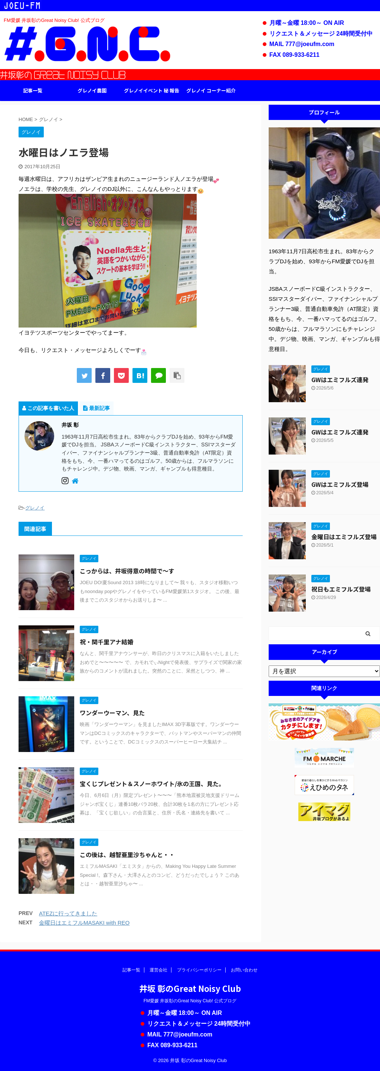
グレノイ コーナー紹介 (211, 90)
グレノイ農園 (92, 90)
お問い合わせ (244, 970)
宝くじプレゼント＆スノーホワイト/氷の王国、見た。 (152, 783)
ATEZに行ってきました (68, 913)
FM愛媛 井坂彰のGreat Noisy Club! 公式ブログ (190, 1000)
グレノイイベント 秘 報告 (151, 90)
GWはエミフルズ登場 (339, 484)
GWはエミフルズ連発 (339, 379)
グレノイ (35, 508)
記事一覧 (32, 90)
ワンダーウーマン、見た (112, 712)
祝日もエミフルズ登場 (341, 589)
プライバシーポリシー (199, 970)
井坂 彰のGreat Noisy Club (190, 988)
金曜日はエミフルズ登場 (344, 536)
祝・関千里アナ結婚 (106, 641)
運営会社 (158, 970)
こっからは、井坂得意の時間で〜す (127, 570)
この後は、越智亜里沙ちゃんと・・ (127, 854)
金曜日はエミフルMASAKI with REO (84, 922)
